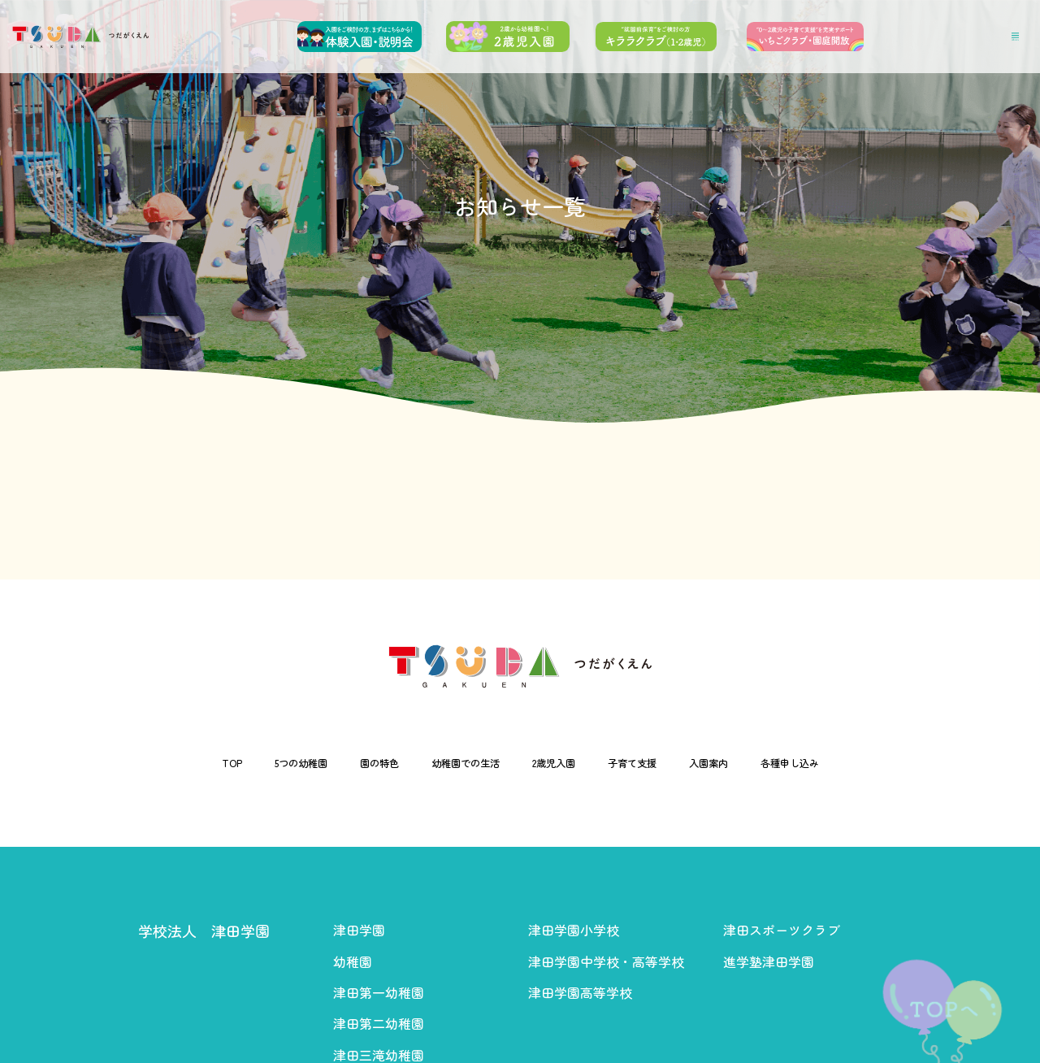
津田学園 (359, 929)
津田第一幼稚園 (378, 992)
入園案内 (745, 763)
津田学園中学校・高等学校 (606, 961)
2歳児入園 (560, 763)
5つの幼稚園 (254, 763)
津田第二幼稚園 (378, 1023)
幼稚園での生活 (452, 763)
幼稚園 (352, 961)
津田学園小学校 (573, 929)
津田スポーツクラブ (781, 929)
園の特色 (349, 763)
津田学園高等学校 (580, 992)
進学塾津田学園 (768, 961)
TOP (172, 763)
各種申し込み (843, 763)
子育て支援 (654, 763)
